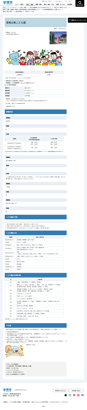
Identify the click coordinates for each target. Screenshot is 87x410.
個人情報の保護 (26, 402)
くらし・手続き (19, 4)
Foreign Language (58, 1)
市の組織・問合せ (76, 390)
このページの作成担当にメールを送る (15, 374)
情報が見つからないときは (78, 20)
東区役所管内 (19, 11)
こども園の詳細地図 (11, 85)
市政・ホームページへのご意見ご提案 (39, 402)
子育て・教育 (29, 4)
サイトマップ (65, 402)
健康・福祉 (39, 4)
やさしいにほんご (68, 1)
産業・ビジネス (60, 4)
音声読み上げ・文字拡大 (46, 1)
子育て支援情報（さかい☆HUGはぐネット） (40, 7)
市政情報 (69, 4)
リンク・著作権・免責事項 (15, 402)
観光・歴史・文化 (49, 4)
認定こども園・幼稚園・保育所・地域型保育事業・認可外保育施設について (21, 9)
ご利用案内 (5, 402)
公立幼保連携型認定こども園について (52, 9)
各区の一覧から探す (8, 11)
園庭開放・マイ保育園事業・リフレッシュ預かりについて (20, 83)
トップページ (13, 7)
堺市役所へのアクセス (60, 390)
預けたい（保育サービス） (60, 7)
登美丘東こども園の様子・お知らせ (15, 80)
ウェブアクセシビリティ (55, 402)
